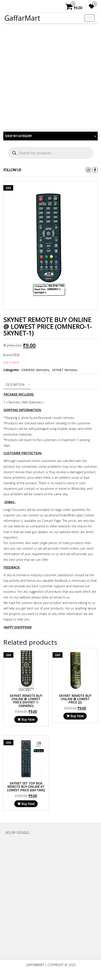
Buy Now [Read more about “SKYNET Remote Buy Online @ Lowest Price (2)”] (77, 716)
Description (15, 385)
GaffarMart (22, 18)
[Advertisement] (50, 76)
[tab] (17, 384)
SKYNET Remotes (64, 370)
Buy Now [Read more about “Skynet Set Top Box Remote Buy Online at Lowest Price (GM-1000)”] (28, 804)
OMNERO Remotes (35, 370)
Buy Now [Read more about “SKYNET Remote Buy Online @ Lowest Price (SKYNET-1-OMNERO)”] (28, 719)
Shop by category (18, 136)
